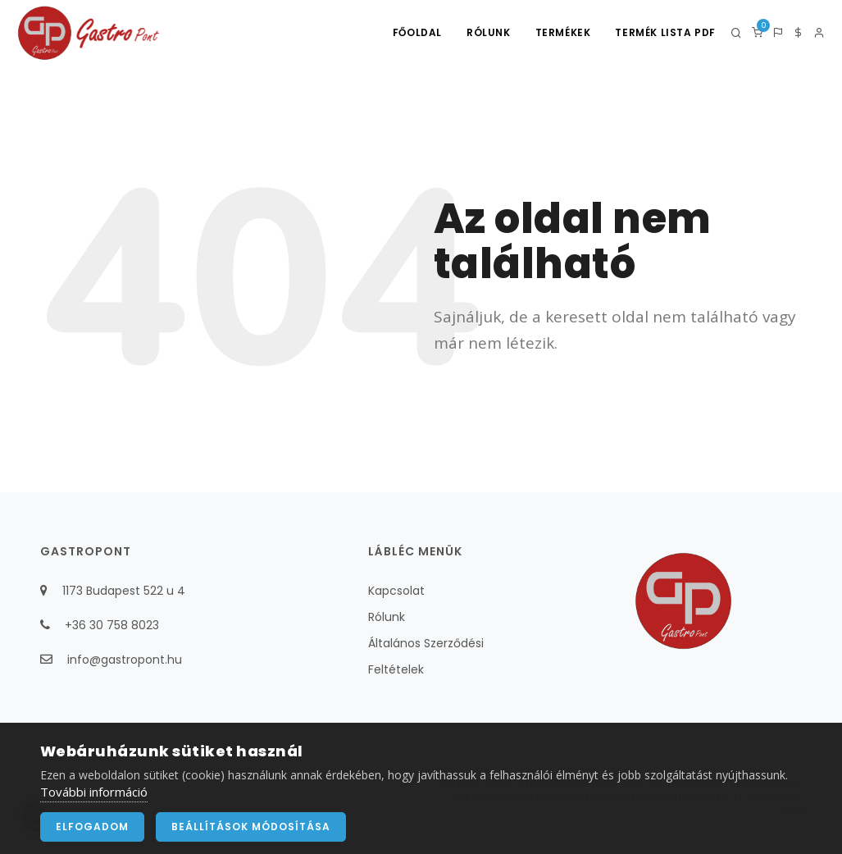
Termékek (563, 32)
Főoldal (417, 32)
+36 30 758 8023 (112, 625)
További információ (94, 801)
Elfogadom (92, 836)
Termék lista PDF (665, 32)
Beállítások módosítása (250, 836)
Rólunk (489, 32)
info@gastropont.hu (124, 659)
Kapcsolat (396, 590)
